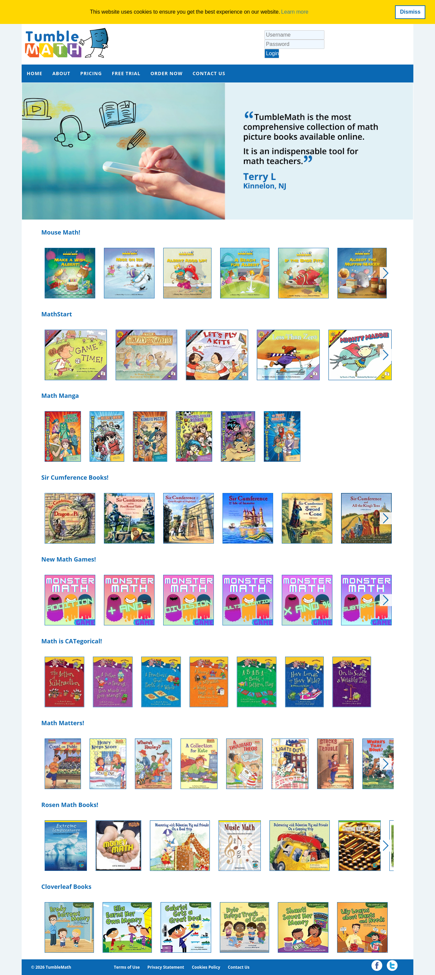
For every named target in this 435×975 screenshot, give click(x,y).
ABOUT (61, 73)
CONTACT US (209, 73)
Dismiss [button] (410, 12)
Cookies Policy (206, 967)
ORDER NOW (167, 73)
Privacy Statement (166, 967)
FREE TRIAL (126, 73)
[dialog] (217, 12)
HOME (34, 73)
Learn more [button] (294, 12)
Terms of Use (127, 967)
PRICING (91, 73)
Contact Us (238, 967)
